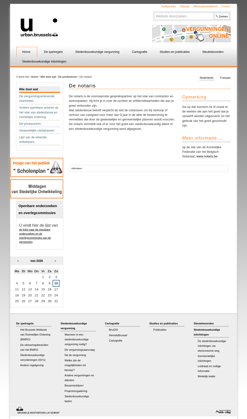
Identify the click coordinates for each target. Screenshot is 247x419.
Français (225, 77)
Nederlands (206, 77)
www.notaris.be (206, 156)
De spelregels (53, 52)
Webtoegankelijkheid (205, 6)
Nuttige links (169, 6)
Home (26, 52)
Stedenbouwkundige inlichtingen (44, 61)
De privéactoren (67, 76)
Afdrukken (76, 168)
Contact (225, 6)
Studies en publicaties (175, 52)
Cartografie (139, 52)
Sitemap (184, 6)
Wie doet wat (48, 76)
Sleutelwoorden (212, 52)
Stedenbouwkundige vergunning (97, 52)
